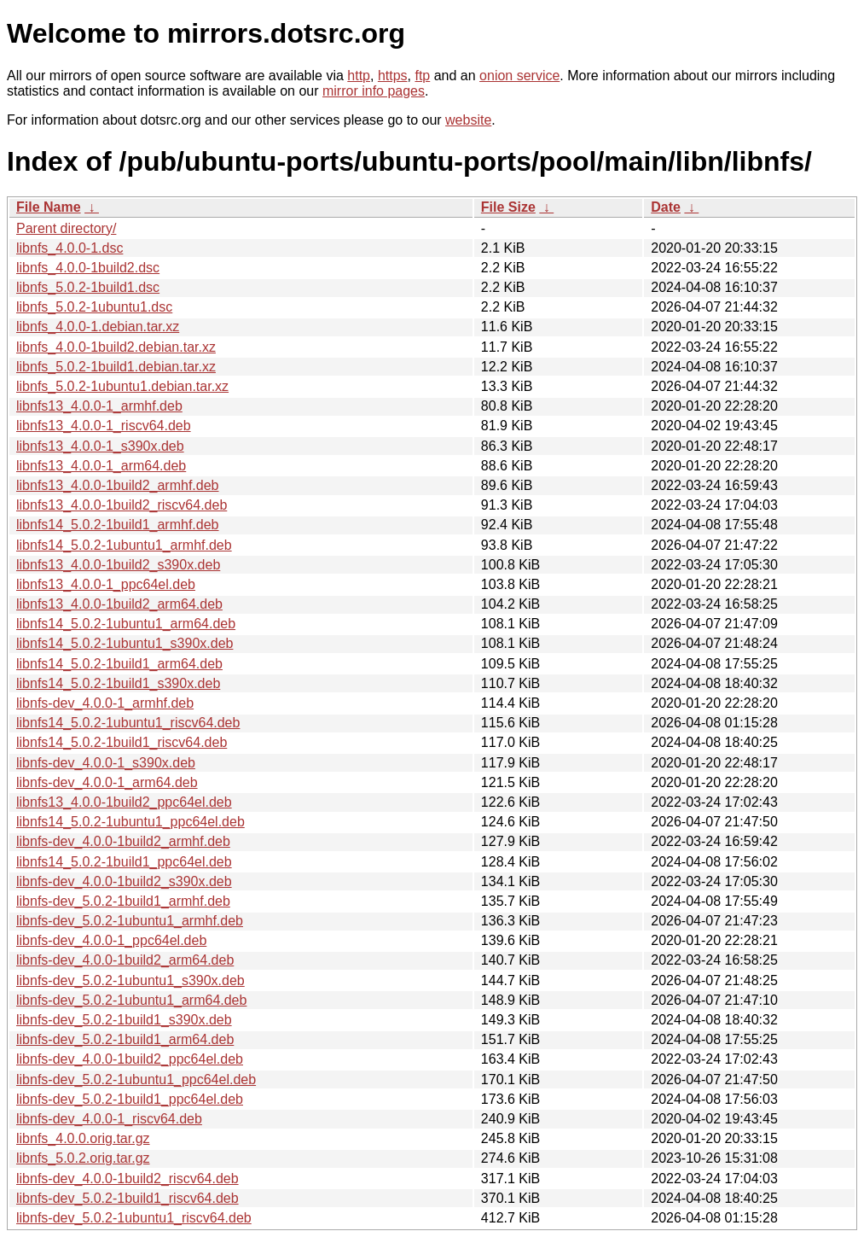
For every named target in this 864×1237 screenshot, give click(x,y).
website (468, 120)
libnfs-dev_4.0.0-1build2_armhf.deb (123, 841)
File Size (508, 207)
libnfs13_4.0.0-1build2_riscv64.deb (121, 505)
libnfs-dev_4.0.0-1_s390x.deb (105, 763)
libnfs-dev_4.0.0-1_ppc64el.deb (111, 940)
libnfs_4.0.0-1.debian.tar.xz (97, 326)
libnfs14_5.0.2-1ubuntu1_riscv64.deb (128, 722)
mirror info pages (373, 91)
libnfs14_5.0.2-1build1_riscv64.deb (121, 742)
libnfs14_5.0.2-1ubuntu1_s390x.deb (124, 643)
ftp (422, 75)
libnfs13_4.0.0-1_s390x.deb (100, 446)
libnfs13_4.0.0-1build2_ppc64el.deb (124, 802)
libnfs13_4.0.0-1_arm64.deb (101, 465)
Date (666, 207)
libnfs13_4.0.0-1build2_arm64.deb (119, 604)
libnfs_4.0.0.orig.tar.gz (83, 1138)
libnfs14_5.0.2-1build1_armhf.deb (117, 524)
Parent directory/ (66, 228)
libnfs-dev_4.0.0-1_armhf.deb (105, 703)
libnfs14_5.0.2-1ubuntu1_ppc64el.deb (130, 821)
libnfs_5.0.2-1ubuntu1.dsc (94, 307)
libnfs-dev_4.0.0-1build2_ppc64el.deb (129, 1059)
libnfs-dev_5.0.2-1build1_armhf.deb (123, 901)
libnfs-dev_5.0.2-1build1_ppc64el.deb (129, 1099)
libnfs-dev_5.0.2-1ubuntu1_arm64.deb (131, 1000)
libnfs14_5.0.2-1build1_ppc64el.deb (124, 862)
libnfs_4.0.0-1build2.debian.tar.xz (116, 347)
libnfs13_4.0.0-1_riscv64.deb (103, 425)
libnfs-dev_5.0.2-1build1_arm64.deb (125, 1039)
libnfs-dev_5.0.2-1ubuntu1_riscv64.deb (134, 1218)
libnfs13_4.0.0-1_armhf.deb (99, 406)
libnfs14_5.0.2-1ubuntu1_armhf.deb (124, 545)
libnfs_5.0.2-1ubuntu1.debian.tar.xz (122, 386)
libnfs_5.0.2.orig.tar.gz (83, 1158)
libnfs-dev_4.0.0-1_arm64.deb (107, 782)
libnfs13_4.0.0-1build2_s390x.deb (118, 564)
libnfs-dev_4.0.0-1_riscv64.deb (109, 1119)
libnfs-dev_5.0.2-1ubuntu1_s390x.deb (130, 980)
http (358, 75)
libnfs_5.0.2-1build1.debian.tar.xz (116, 366)
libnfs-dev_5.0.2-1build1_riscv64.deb (127, 1198)
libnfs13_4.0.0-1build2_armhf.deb (117, 485)
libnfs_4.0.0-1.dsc (69, 248)
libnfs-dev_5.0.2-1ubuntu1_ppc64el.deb (136, 1079)
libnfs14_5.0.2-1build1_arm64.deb (119, 663)
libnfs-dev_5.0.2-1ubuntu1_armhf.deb (129, 920)
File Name (48, 207)
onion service (519, 75)
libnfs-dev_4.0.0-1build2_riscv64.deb (127, 1178)
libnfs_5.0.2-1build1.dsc (87, 287)
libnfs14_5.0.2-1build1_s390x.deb (118, 683)
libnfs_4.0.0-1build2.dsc (87, 267)
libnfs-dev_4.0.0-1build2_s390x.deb (124, 881)
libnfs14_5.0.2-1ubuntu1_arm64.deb (125, 623)
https (393, 75)
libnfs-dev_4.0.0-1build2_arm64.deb (125, 960)
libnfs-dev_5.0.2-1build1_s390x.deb (124, 1019)
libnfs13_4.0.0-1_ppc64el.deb (105, 584)
